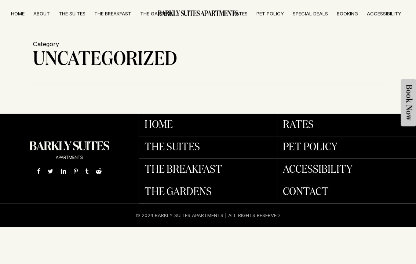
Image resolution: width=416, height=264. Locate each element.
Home (159, 125)
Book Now (409, 103)
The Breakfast (183, 169)
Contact (306, 192)
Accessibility (318, 169)
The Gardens (178, 192)
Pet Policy (310, 147)
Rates (298, 125)
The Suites (172, 147)
